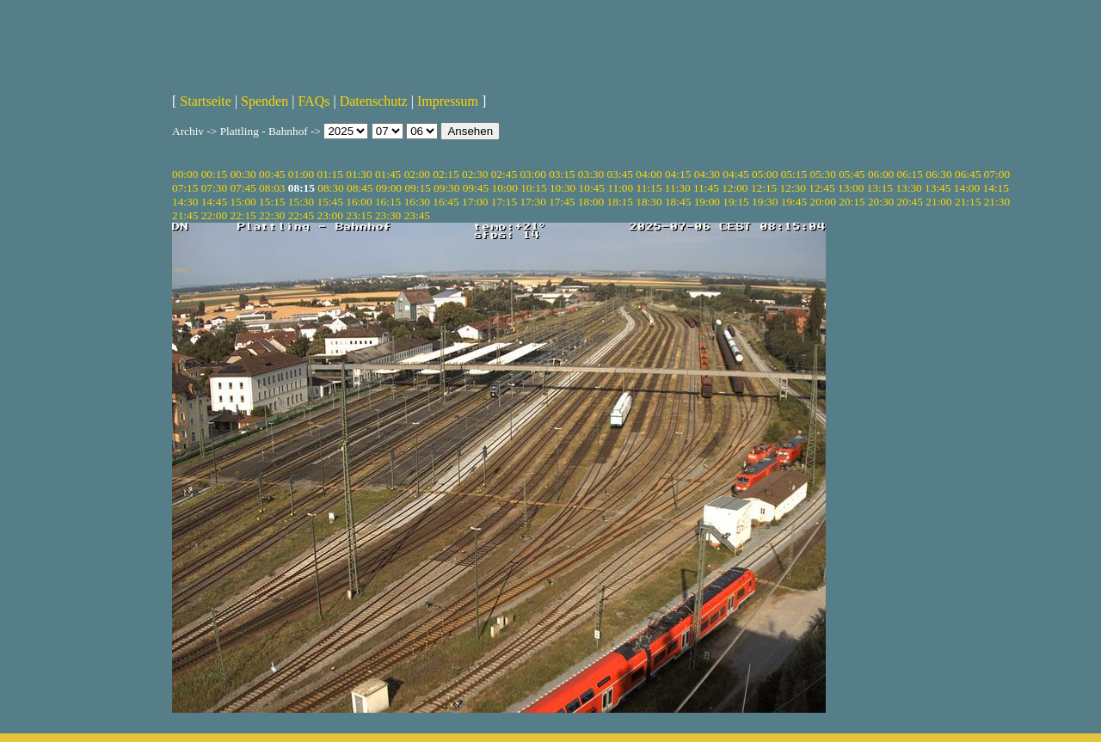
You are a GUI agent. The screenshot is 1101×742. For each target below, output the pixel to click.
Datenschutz (374, 101)
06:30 (938, 174)
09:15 (417, 187)
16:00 (359, 201)
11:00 (620, 187)
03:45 (620, 174)
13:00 (851, 187)
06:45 (968, 174)
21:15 (968, 201)
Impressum (447, 101)
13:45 (937, 187)
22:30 (272, 215)
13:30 (908, 187)
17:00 (475, 201)
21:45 (185, 215)
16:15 (388, 201)
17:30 (532, 201)
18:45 (678, 201)
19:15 (735, 201)
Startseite (205, 101)
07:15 (185, 187)
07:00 (997, 174)
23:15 (359, 215)
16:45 (445, 201)
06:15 (910, 174)
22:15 (242, 215)
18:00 (591, 201)
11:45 (706, 187)
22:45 (301, 215)
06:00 (881, 174)
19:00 (707, 201)
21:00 (938, 201)
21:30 (997, 201)
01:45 (388, 174)
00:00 (185, 174)
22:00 (214, 215)
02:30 (475, 174)
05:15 (794, 174)
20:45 (910, 201)
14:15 (996, 187)
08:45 (359, 187)
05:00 (765, 174)
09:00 (389, 187)
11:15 (649, 187)
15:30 (301, 201)
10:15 (533, 187)
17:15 (504, 201)
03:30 (591, 174)
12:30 (793, 187)
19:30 (765, 201)
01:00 (301, 174)
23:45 (417, 215)
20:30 (881, 201)
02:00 (417, 174)
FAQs (313, 101)
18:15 (620, 201)
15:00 (242, 201)
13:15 (880, 187)
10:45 (592, 187)
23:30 (388, 215)
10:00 (504, 187)
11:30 (678, 187)
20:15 (851, 201)
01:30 (359, 174)
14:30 (185, 201)
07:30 (214, 187)
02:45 (504, 174)
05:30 (822, 174)
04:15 (678, 174)
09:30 (446, 187)
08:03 (272, 187)
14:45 (214, 201)
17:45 (562, 201)
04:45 (735, 174)
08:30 (330, 187)
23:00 (330, 215)
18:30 (648, 201)
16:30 (417, 201)
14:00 (967, 187)
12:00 (734, 187)
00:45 (272, 174)
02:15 (445, 174)
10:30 (562, 187)
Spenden (264, 101)
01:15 (330, 174)
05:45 (851, 174)
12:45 (821, 187)
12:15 (764, 187)
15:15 (272, 201)
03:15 (562, 174)
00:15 (214, 174)
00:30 (242, 174)
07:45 (242, 187)
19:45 (794, 201)
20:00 (822, 201)
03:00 (532, 174)
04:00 (648, 174)
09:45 (476, 187)
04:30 (707, 174)
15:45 (330, 201)
